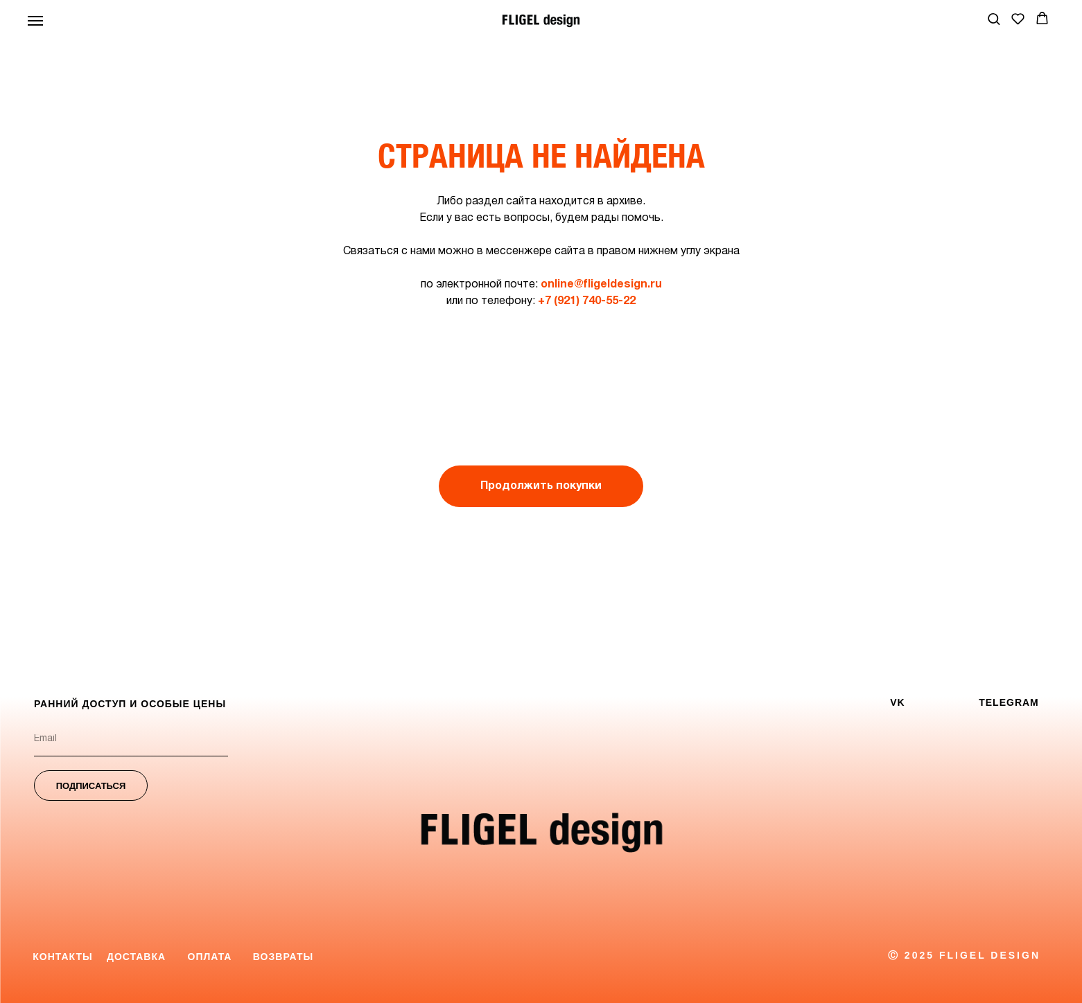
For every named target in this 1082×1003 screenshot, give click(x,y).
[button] (993, 18)
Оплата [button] (210, 956)
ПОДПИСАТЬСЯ (91, 786)
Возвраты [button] (283, 956)
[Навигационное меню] (35, 21)
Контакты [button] (62, 956)
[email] (131, 739)
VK (897, 702)
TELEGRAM (1009, 702)
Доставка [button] (136, 956)
